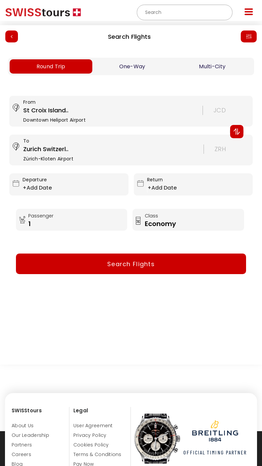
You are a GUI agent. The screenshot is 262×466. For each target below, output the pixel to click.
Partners (22, 444)
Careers (21, 454)
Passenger (41, 215)
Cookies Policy (91, 444)
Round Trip (51, 66)
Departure (35, 179)
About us (23, 425)
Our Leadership (30, 435)
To (26, 141)
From (29, 102)
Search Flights (129, 36)
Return (155, 179)
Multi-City (212, 66)
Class (152, 215)
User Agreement (93, 425)
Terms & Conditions (97, 454)
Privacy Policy (90, 435)
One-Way (132, 66)
